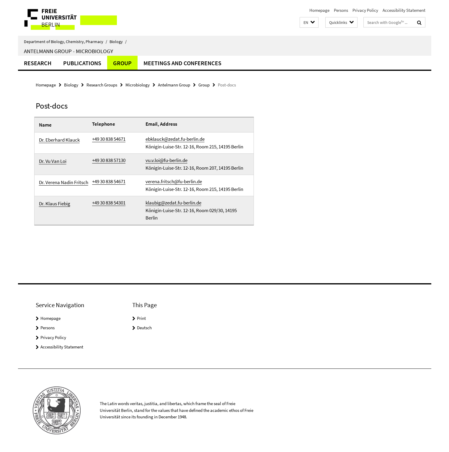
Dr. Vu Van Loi (52, 161)
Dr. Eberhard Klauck (59, 140)
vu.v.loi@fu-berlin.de (166, 160)
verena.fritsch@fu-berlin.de (174, 181)
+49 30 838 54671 (108, 139)
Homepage (319, 10)
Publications (82, 63)
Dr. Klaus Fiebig (54, 203)
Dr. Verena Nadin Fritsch (63, 182)
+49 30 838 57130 (108, 160)
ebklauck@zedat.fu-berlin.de (175, 139)
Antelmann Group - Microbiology (68, 51)
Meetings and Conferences (182, 63)
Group (122, 63)
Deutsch (144, 327)
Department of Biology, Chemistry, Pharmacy (65, 42)
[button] (309, 22)
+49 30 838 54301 (108, 202)
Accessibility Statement (404, 10)
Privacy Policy (365, 10)
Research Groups (101, 85)
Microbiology (137, 85)
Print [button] (141, 318)
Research (37, 63)
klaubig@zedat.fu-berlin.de (173, 202)
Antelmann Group (174, 85)
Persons (341, 10)
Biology (118, 42)
